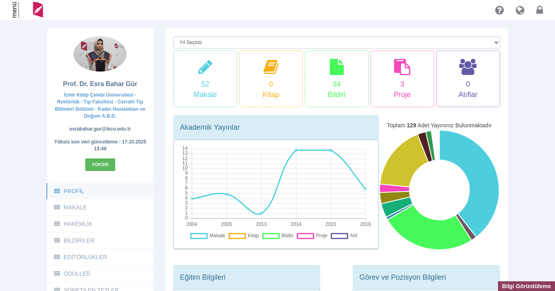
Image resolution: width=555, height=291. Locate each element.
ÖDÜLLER (72, 273)
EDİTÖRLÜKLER (80, 257)
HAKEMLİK (73, 224)
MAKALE (70, 207)
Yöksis (100, 164)
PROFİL (68, 191)
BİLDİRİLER (74, 240)
